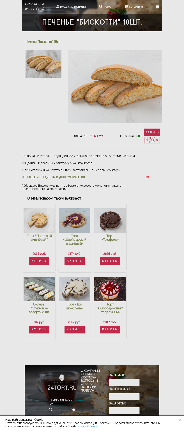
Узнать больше (87, 426)
